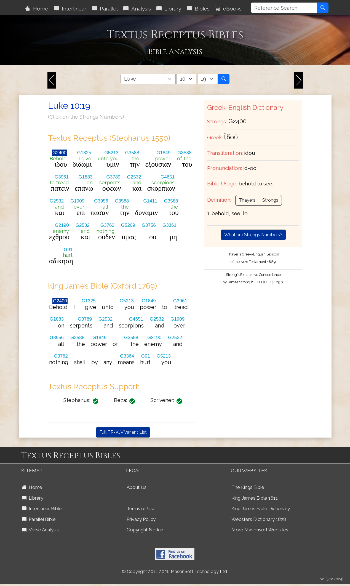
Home (36, 9)
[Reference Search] (284, 7)
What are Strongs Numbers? (253, 234)
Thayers (247, 200)
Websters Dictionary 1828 (258, 519)
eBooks (228, 9)
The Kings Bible (247, 487)
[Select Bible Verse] (207, 79)
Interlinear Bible (42, 508)
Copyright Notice (145, 529)
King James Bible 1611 (254, 498)
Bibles (198, 9)
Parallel (105, 9)
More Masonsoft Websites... (261, 529)
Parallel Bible (39, 519)
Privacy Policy (141, 519)
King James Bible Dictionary (260, 508)
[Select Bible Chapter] (186, 79)
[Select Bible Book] (148, 79)
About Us (136, 487)
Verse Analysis (40, 529)
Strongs (270, 200)
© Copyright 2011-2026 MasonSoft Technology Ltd (174, 571)
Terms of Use (141, 508)
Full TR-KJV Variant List (123, 432)
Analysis (137, 9)
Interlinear (70, 9)
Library (168, 9)
